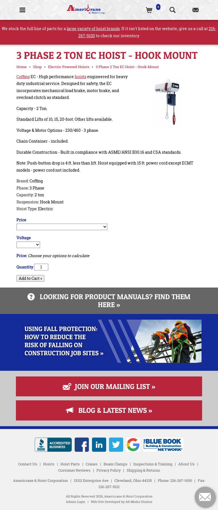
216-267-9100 (181, 480)
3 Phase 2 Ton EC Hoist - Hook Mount (127, 66)
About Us (186, 464)
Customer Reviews (74, 470)
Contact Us (27, 464)
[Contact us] (195, 10)
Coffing (23, 76)
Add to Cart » (30, 278)
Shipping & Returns (143, 470)
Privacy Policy (109, 470)
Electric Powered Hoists (68, 66)
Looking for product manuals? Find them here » (109, 300)
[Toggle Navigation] (22, 10)
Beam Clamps (115, 464)
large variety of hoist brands (93, 28)
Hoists (48, 464)
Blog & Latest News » (109, 410)
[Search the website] (172, 10)
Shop (37, 66)
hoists (80, 76)
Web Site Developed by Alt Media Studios (121, 502)
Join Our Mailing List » (109, 386)
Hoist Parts (70, 464)
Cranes (92, 464)
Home (21, 66)
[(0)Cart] (149, 10)
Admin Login (75, 502)
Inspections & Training (152, 464)
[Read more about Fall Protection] (108, 361)
